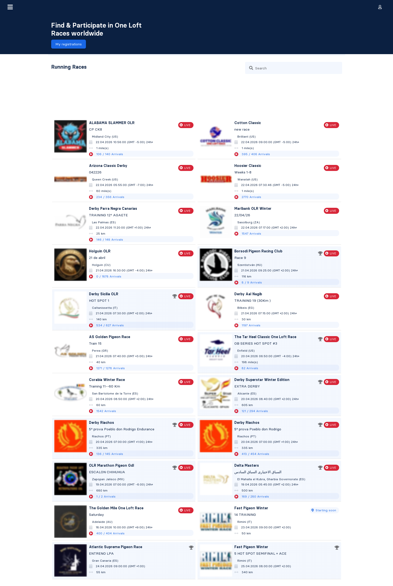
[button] (10, 7)
